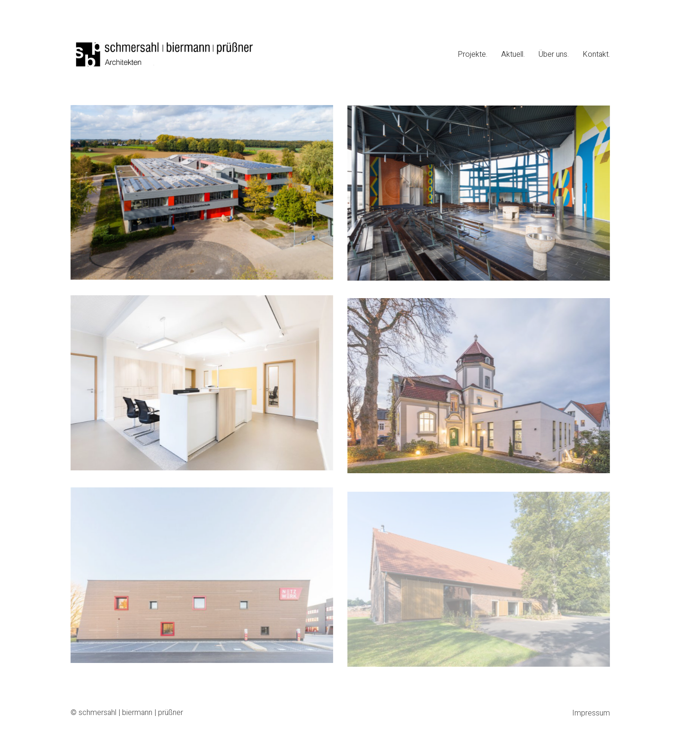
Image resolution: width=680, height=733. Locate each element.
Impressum (591, 713)
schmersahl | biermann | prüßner (131, 713)
